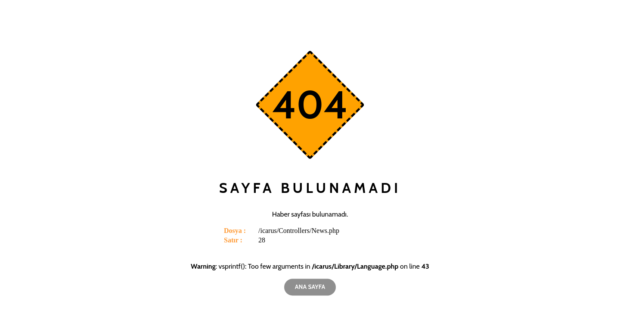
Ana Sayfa (310, 287)
